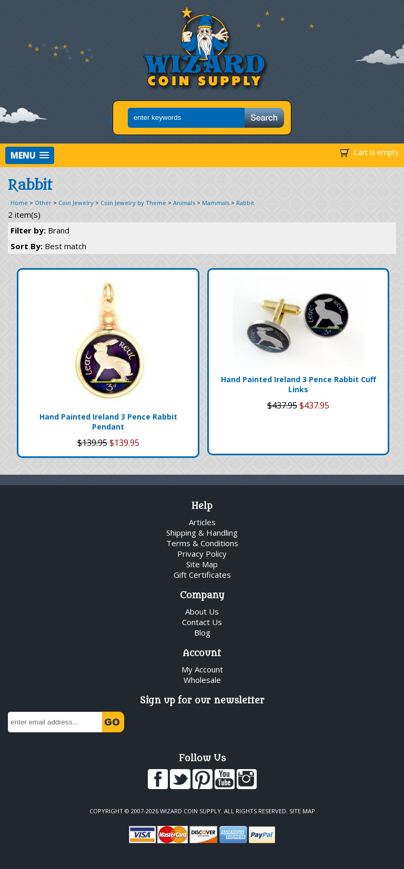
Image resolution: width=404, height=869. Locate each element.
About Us (202, 611)
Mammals (215, 203)
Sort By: (48, 246)
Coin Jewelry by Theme (133, 203)
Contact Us (202, 622)
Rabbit (245, 203)
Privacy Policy (202, 553)
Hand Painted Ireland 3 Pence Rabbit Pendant (108, 422)
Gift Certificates (202, 574)
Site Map (202, 564)
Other (43, 203)
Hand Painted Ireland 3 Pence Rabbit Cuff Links (298, 384)
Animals (184, 203)
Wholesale (202, 679)
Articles (202, 522)
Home (19, 203)
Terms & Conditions (202, 543)
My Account (202, 669)
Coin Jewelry (76, 203)
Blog (202, 632)
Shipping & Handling (202, 532)
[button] (29, 155)
